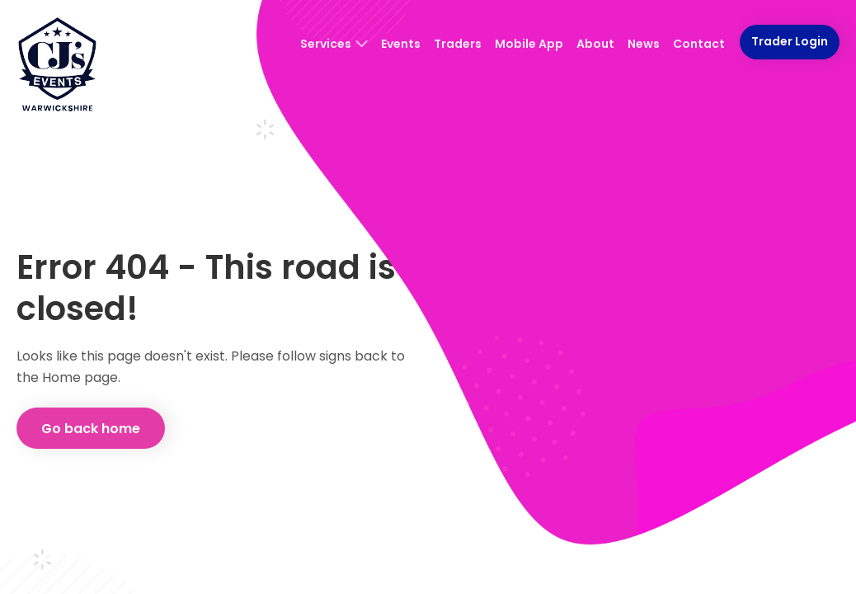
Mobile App (529, 43)
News (644, 43)
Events (401, 43)
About (595, 43)
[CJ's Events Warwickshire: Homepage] (57, 66)
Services (334, 43)
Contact (699, 43)
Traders (458, 43)
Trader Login (789, 41)
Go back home (90, 428)
